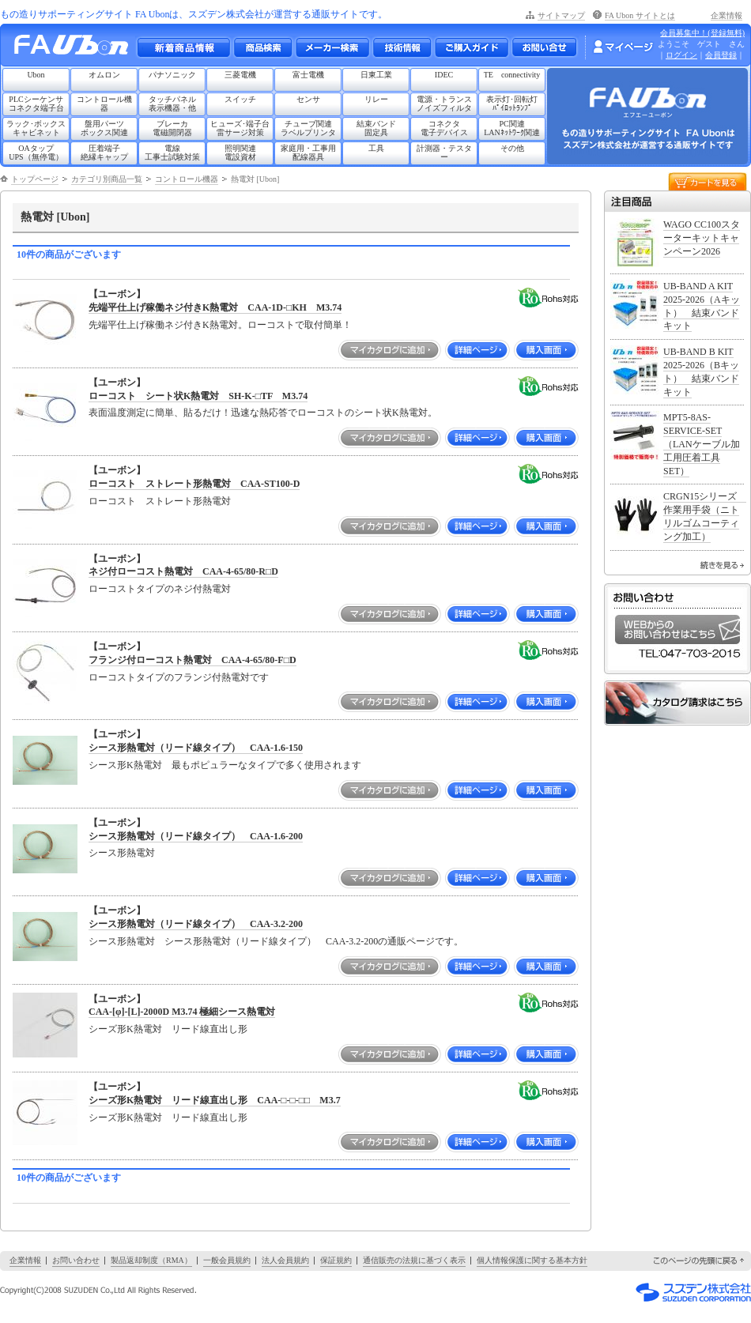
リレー (376, 99)
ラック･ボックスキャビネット (36, 128)
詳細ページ (477, 350)
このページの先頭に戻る (699, 1261)
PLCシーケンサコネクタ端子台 (36, 103)
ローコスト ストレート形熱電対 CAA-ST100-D (194, 483)
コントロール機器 (104, 103)
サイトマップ (561, 15)
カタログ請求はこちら (677, 703)
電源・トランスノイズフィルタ (444, 103)
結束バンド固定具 (376, 128)
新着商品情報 (183, 47)
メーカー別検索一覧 (332, 47)
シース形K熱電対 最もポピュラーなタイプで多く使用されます (225, 765)
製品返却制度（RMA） (151, 1260)
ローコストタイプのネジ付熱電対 (160, 588)
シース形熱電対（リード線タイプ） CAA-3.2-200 (196, 923)
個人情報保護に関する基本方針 (532, 1260)
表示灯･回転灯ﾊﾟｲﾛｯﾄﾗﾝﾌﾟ (512, 103)
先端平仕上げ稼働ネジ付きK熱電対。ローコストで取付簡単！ (220, 324)
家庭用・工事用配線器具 (308, 152)
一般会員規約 (227, 1260)
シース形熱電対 (122, 852)
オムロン (104, 74)
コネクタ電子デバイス (444, 128)
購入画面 (546, 350)
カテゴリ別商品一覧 (106, 179)
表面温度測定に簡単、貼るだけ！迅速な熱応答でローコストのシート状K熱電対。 (263, 412)
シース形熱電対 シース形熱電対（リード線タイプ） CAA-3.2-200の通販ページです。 (276, 941)
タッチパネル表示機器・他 (172, 103)
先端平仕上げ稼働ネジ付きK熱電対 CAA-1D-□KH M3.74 (215, 307)
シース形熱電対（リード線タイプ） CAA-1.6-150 (196, 747)
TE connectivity (512, 74)
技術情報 (401, 47)
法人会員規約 (285, 1260)
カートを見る (707, 180)
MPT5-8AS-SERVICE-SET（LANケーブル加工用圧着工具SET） (701, 444)
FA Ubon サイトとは (640, 15)
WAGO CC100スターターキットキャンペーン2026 (701, 238)
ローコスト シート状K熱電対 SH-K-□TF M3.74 (198, 395)
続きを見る (722, 565)
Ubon (35, 74)
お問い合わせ (544, 47)
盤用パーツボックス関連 (104, 128)
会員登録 (721, 55)
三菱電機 (240, 74)
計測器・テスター (444, 152)
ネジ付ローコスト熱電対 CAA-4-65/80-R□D (183, 571)
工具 (376, 148)
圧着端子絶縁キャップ (104, 152)
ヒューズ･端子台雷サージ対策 (240, 128)
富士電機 (308, 74)
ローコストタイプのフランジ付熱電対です (179, 677)
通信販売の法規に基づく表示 (414, 1260)
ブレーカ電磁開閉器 (172, 128)
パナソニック (172, 74)
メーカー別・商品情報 (262, 47)
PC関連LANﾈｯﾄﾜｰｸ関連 (512, 128)
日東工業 (376, 74)
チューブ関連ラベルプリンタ (308, 128)
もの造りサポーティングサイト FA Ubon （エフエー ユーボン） (75, 48)
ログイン (681, 55)
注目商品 (677, 201)
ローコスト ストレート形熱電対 (160, 501)
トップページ (34, 179)
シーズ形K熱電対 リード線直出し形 (168, 1029)
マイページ (623, 47)
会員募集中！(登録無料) (702, 32)
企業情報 (726, 15)
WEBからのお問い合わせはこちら (677, 629)
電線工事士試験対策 (172, 152)
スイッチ (240, 99)
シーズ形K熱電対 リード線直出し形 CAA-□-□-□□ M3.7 (215, 1100)
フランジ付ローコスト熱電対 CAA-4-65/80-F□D (192, 659)
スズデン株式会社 (693, 1292)
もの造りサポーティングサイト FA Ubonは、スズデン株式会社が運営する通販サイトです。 (193, 14)
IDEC (444, 74)
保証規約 (336, 1260)
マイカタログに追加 (389, 350)
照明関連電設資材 (240, 152)
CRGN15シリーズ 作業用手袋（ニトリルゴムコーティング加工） (704, 516)
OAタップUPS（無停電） (35, 152)
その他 (512, 148)
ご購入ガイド (471, 47)
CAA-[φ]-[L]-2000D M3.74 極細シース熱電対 (182, 1011)
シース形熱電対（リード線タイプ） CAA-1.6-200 (196, 836)
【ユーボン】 (117, 294)
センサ (308, 99)
